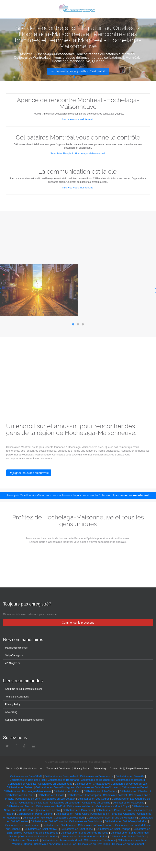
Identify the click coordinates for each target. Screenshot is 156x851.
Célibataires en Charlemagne (55, 783)
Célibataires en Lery (28, 798)
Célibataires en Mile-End (50, 806)
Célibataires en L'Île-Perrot (135, 791)
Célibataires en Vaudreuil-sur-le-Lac (55, 844)
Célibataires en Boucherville (97, 779)
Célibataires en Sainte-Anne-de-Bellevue (84, 832)
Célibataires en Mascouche (128, 802)
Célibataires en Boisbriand (63, 779)
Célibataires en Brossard (130, 779)
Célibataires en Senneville (24, 840)
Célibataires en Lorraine (96, 802)
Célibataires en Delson (20, 787)
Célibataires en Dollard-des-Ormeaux (98, 787)
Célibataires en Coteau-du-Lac (129, 783)
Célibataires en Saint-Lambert (22, 825)
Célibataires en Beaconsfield (61, 776)
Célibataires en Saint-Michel (76, 828)
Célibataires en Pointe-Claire (72, 813)
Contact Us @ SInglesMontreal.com (24, 719)
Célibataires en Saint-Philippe (113, 828)
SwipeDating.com (14, 655)
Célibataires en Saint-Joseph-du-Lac (125, 821)
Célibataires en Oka (48, 810)
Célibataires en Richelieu (37, 817)
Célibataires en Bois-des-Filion (28, 779)
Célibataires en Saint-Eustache (48, 821)
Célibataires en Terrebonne (100, 840)
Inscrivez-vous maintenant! (78, 119)
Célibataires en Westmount (128, 844)
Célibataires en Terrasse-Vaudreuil (61, 840)
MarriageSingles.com (16, 647)
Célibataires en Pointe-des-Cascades (113, 813)
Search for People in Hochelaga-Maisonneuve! (78, 153)
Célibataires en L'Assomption (84, 795)
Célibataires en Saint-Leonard (95, 825)
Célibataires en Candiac (22, 783)
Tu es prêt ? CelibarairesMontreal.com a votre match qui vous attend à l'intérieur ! (78, 495)
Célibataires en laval (115, 795)
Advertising (11, 712)
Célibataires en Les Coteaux (58, 798)
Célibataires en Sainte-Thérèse (128, 836)
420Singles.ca (12, 663)
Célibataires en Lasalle (51, 795)
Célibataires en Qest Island (94, 844)
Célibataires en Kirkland (67, 791)
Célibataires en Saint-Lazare (59, 825)
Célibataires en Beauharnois (96, 776)
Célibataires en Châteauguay (92, 783)
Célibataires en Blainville (129, 776)
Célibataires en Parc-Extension (114, 810)
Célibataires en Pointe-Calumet (35, 813)
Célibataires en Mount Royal (113, 806)
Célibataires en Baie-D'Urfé (26, 776)
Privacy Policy (12, 704)
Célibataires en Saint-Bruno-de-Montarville (112, 817)
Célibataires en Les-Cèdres (93, 798)
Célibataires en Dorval (135, 787)
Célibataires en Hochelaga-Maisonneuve (27, 791)
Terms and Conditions (17, 696)
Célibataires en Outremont (78, 810)
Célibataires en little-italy (33, 802)
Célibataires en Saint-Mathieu (40, 828)
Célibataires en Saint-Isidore (85, 821)
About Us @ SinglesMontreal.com (23, 689)
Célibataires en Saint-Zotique (41, 832)
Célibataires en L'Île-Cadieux (101, 791)
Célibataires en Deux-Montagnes (54, 787)
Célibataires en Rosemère (69, 817)
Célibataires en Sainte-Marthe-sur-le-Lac (83, 836)
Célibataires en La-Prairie (21, 795)
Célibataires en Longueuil (65, 802)
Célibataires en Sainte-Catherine (38, 836)
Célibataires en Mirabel (80, 806)
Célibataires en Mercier (20, 806)
